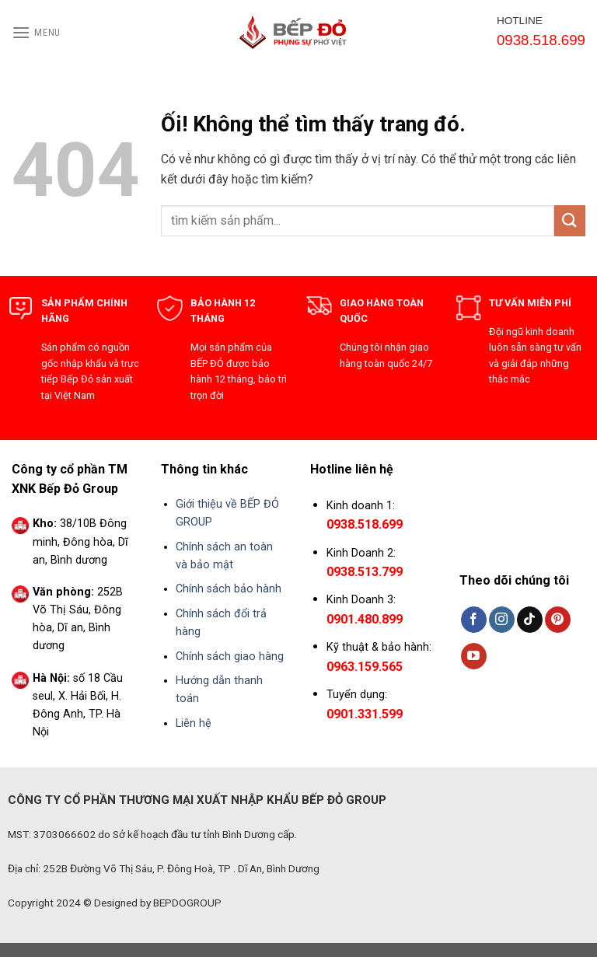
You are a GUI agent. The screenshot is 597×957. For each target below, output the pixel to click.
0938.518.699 (364, 524)
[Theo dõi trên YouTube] (474, 656)
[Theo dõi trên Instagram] (502, 619)
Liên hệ (193, 723)
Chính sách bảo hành (228, 589)
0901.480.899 (364, 619)
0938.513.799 (364, 571)
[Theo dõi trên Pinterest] (558, 619)
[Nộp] (569, 220)
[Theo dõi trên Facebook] (474, 619)
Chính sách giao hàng (230, 656)
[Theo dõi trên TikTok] (530, 619)
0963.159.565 (364, 666)
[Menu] (36, 32)
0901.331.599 (364, 714)
